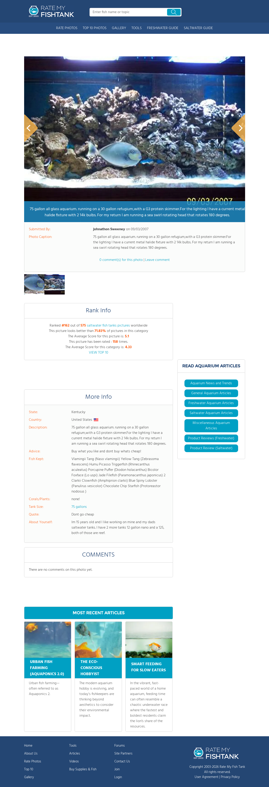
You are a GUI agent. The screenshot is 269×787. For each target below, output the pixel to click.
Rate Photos (32, 761)
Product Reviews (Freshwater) (211, 438)
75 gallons (79, 507)
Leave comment (157, 260)
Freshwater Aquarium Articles (211, 403)
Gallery (29, 777)
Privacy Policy (230, 777)
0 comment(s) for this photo (121, 260)
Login (118, 777)
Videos (74, 761)
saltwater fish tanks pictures (108, 326)
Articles (74, 753)
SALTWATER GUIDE (198, 28)
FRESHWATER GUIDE (162, 28)
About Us (30, 753)
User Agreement (206, 777)
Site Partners (123, 753)
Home (28, 745)
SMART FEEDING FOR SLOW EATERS (148, 666)
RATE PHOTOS (66, 28)
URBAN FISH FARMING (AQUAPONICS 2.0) (47, 668)
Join (117, 769)
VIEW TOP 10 (98, 353)
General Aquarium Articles (211, 393)
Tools (72, 745)
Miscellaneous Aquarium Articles (211, 425)
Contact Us (122, 761)
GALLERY (119, 28)
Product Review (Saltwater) (211, 448)
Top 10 (28, 769)
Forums (119, 745)
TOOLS (136, 28)
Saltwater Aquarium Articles (211, 413)
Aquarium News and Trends (211, 383)
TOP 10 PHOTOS (94, 28)
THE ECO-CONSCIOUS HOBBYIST (91, 668)
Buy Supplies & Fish (83, 769)
